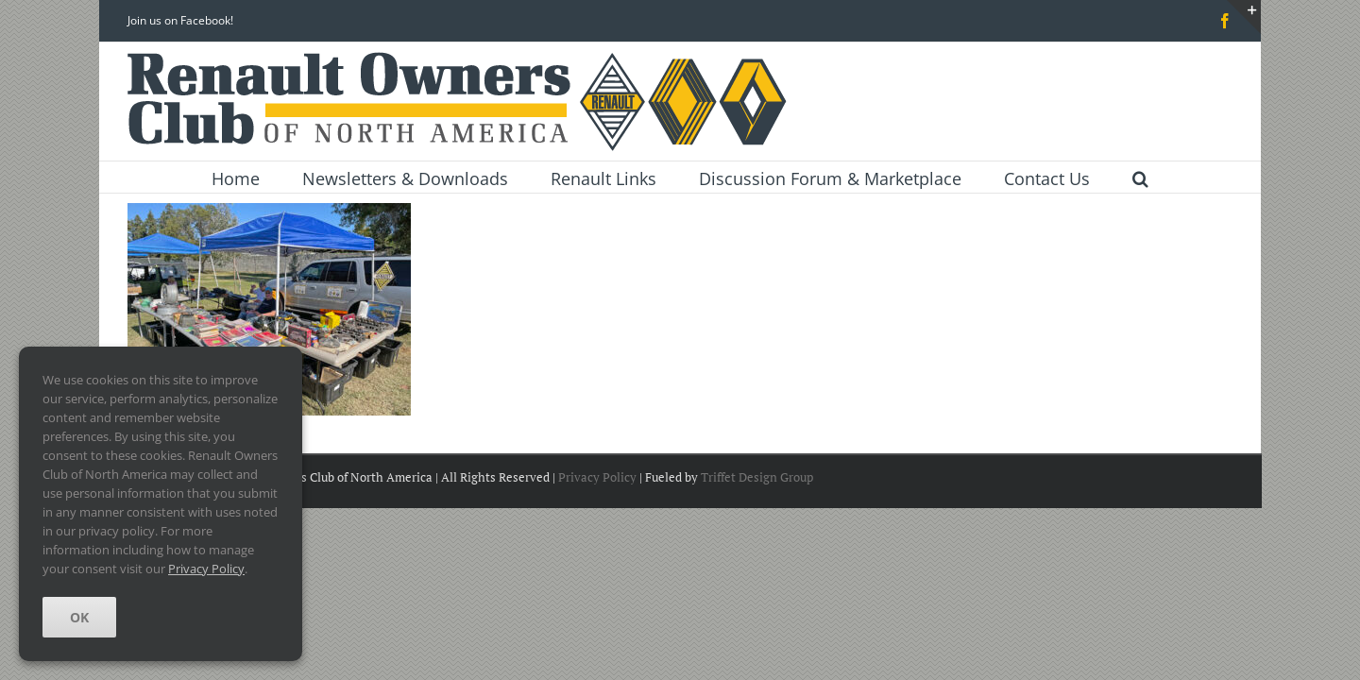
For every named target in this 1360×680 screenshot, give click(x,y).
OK (79, 617)
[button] (1140, 177)
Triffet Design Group (757, 476)
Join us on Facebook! (180, 20)
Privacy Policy (597, 476)
